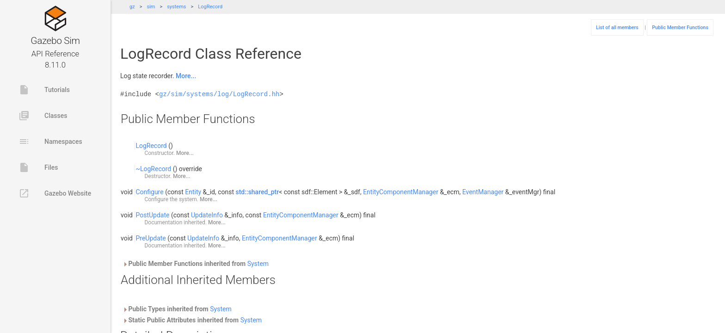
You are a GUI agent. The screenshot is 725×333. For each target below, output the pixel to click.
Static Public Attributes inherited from (192, 320)
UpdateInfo (207, 215)
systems (176, 7)
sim (151, 7)
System (258, 263)
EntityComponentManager (400, 192)
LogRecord (210, 7)
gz (132, 7)
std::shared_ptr (257, 192)
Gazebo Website (54, 193)
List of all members (617, 28)
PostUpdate (152, 215)
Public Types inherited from (177, 309)
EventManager (483, 192)
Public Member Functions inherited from (196, 263)
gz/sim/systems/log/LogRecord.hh (219, 94)
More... (186, 76)
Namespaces (50, 141)
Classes (42, 115)
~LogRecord (153, 169)
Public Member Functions (680, 28)
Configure (149, 192)
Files (38, 167)
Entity (193, 192)
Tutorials (44, 89)
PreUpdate (150, 238)
